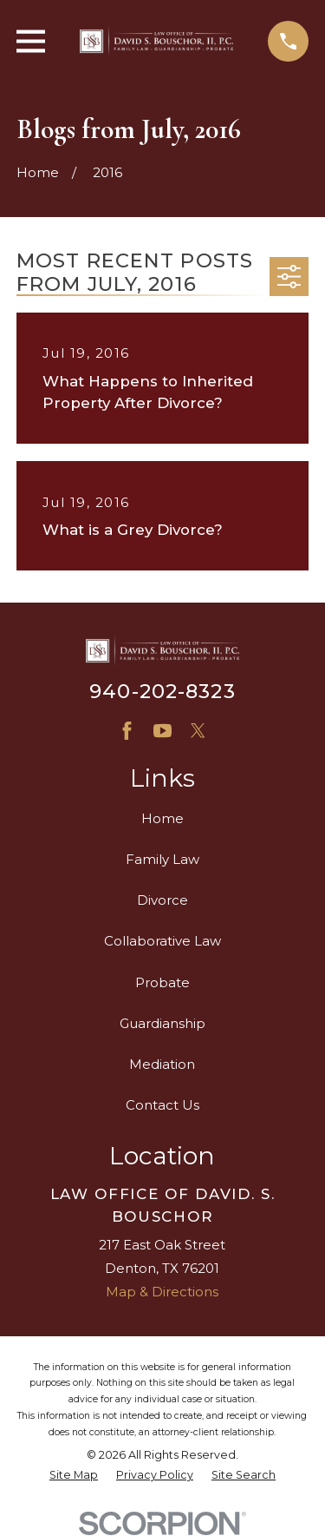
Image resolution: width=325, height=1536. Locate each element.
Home (162, 818)
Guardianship (162, 1023)
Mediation (162, 1064)
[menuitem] (73, 1476)
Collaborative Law (162, 941)
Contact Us (162, 1105)
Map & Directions (162, 1291)
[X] (198, 731)
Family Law (162, 859)
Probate (162, 982)
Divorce (162, 900)
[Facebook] (127, 731)
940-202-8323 (162, 691)
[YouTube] (162, 731)
